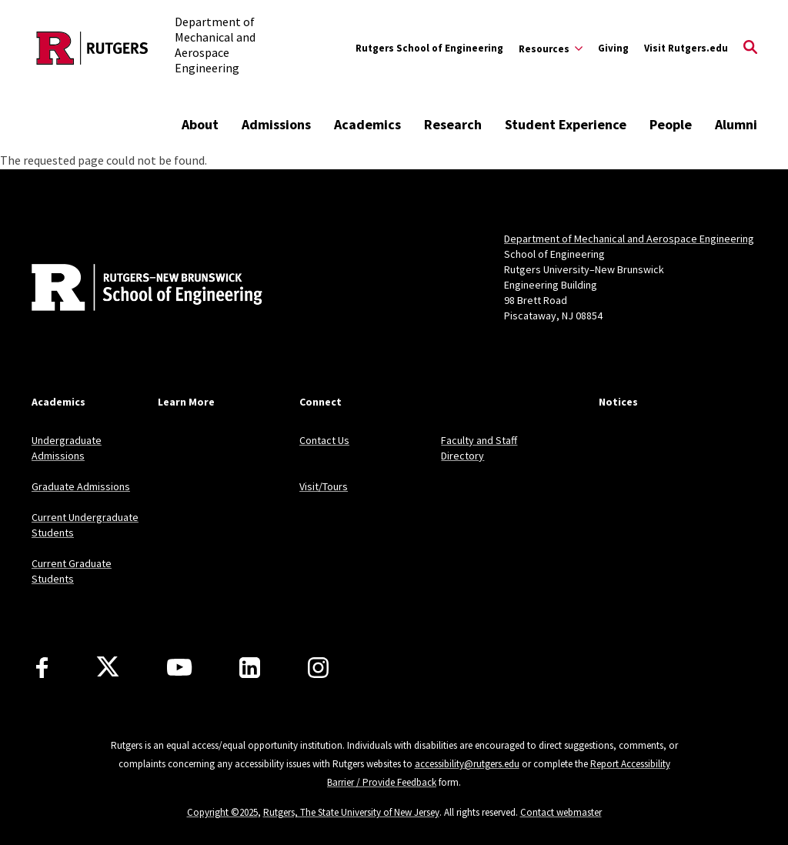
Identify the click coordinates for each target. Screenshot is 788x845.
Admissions (276, 124)
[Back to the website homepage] (92, 48)
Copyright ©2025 (222, 812)
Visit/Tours (323, 486)
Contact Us (324, 440)
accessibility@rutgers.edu (467, 763)
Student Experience (565, 124)
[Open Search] (750, 48)
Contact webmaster (561, 812)
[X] (107, 667)
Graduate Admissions (81, 486)
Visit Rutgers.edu (686, 48)
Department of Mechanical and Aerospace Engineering (629, 238)
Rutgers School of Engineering (429, 48)
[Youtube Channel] (179, 667)
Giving (613, 48)
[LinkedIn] (249, 667)
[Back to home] (133, 289)
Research (453, 124)
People (670, 124)
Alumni (736, 124)
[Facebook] (42, 667)
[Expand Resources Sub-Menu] (551, 48)
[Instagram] (318, 667)
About (200, 124)
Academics (367, 124)
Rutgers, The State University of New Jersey (351, 812)
